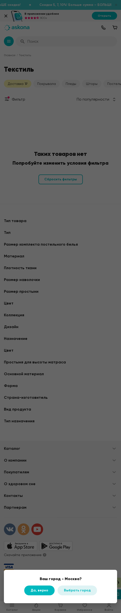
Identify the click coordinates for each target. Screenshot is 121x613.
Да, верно (39, 590)
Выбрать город (77, 590)
